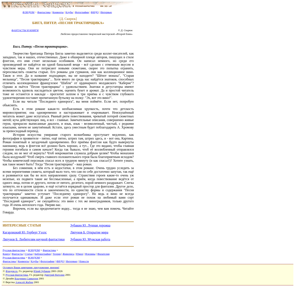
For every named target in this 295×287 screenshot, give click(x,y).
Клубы (69, 12)
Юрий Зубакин (42, 271)
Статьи (29, 253)
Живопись (68, 253)
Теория (57, 253)
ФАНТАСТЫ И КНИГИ (25, 30)
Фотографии (82, 12)
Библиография (42, 253)
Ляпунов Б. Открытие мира (89, 232)
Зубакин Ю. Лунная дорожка (90, 225)
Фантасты (17, 253)
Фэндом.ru (11, 271)
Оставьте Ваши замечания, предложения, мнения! (31, 267)
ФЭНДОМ (28, 12)
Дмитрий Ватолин (54, 274)
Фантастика (44, 12)
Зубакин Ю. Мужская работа (90, 239)
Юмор (79, 253)
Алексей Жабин (24, 282)
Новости (84, 261)
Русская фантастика (14, 250)
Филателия (103, 253)
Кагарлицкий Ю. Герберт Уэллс (25, 232)
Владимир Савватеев (26, 278)
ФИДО (95, 12)
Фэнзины (90, 253)
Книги (6, 253)
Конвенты (58, 12)
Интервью (106, 12)
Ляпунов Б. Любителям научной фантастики (34, 239)
